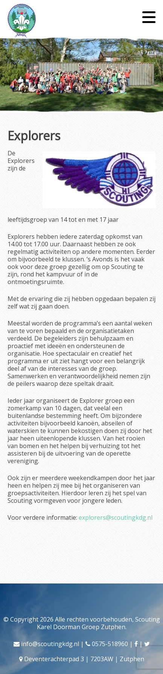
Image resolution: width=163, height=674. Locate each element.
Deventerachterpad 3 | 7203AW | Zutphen (84, 659)
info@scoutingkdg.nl (50, 644)
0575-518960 (110, 644)
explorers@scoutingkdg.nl (115, 517)
